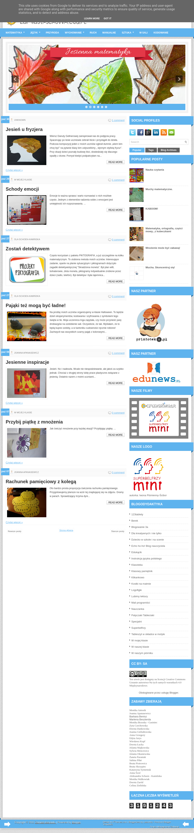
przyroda (52, 32)
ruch (93, 32)
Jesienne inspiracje (27, 362)
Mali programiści (140, 602)
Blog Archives (169, 150)
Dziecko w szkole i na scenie (147, 539)
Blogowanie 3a (139, 527)
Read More (115, 162)
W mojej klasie (139, 640)
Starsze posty (117, 531)
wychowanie (76, 31)
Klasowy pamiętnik (142, 571)
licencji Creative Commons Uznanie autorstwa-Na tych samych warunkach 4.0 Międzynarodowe (157, 682)
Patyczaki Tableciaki (142, 615)
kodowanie (161, 32)
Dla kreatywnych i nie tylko (146, 533)
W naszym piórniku (142, 653)
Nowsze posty (14, 531)
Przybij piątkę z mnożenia (34, 422)
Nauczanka (137, 608)
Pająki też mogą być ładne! (36, 305)
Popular (137, 150)
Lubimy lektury (139, 596)
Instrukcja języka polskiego (146, 558)
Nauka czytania (155, 169)
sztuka (129, 31)
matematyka (16, 31)
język (36, 31)
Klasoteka (137, 564)
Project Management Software (164, 827)
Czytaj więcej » (14, 170)
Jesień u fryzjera (24, 129)
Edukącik (136, 552)
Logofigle (136, 590)
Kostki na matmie (141, 583)
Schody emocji (22, 189)
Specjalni (136, 621)
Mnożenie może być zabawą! (163, 247)
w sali (143, 32)
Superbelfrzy (138, 627)
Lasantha (148, 822)
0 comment (118, 239)
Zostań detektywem (27, 248)
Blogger (173, 692)
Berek (134, 520)
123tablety (137, 514)
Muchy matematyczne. (159, 189)
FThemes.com (120, 822)
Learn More (92, 18)
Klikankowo (137, 577)
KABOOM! (152, 208)
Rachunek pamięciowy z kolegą (41, 481)
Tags (151, 150)
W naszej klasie (140, 646)
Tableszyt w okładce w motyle (148, 634)
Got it (108, 18)
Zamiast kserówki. (45, 822)
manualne (109, 32)
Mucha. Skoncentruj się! (160, 267)
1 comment (118, 120)
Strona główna (66, 530)
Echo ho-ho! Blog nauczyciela (148, 545)
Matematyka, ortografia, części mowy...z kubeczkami (164, 230)
